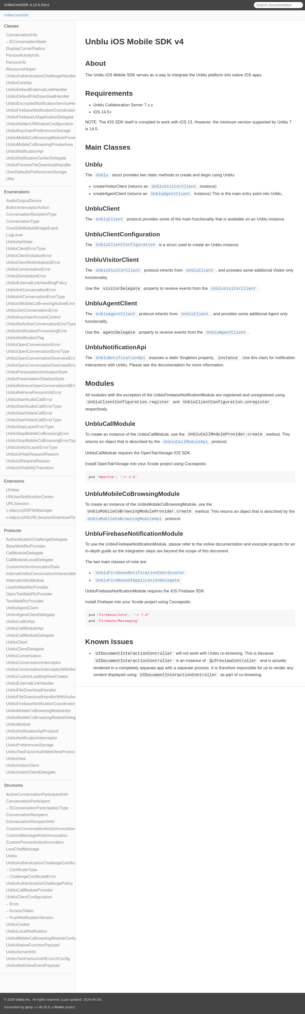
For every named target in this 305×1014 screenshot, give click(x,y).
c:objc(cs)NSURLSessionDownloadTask (42, 517)
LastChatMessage (22, 849)
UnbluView (16, 758)
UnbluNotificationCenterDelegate (36, 158)
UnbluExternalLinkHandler (30, 683)
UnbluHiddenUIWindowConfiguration (39, 124)
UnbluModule (18, 724)
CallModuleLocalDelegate (29, 560)
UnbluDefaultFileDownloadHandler (38, 96)
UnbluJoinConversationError (32, 310)
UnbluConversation (23, 656)
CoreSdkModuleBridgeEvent (32, 228)
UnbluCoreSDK (16, 15)
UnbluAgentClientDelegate (30, 615)
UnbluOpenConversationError (33, 344)
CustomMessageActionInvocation (36, 835)
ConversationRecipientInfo (30, 821)
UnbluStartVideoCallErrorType (34, 420)
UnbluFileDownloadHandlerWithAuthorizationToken (53, 697)
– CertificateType (21, 870)
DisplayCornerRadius (25, 48)
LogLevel (14, 235)
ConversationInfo (21, 35)
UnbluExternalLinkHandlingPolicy (36, 283)
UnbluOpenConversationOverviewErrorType (46, 365)
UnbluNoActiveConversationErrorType (41, 324)
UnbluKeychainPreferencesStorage (38, 131)
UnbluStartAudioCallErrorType (34, 406)
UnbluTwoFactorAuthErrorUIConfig (38, 959)
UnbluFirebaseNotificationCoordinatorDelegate (49, 704)
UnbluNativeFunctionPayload (32, 945)
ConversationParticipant (28, 801)
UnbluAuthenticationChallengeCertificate (43, 863)
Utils (10, 179)
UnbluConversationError (28, 269)
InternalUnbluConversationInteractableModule (48, 574)
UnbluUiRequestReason (28, 461)
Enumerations (16, 192)
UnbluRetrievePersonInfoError (34, 392)
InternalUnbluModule (25, 580)
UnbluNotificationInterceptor (31, 738)
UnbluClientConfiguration (29, 897)
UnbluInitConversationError (31, 290)
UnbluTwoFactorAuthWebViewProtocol (41, 752)
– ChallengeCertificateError (31, 876)
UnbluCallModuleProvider (29, 890)
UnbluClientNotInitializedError (33, 262)
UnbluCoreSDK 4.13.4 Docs (26, 5)
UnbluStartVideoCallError (29, 413)
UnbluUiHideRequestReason (32, 454)
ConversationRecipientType (31, 214)
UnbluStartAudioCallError (29, 399)
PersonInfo (16, 62)
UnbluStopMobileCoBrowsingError (37, 433)
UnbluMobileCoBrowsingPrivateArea (39, 144)
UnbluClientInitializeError (29, 256)
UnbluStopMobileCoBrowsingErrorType (42, 440)
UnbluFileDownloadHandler (31, 690)
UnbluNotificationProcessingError (36, 331)
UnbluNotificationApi (24, 151)
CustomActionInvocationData (32, 567)
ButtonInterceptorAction (27, 207)
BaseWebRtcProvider (25, 546)
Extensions (14, 481)
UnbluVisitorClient (22, 765)
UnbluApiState (19, 242)
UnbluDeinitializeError (26, 276)
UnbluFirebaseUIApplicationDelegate (40, 117)
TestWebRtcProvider (25, 601)
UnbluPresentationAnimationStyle (37, 372)
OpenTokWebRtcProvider (29, 594)
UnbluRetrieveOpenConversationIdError (42, 386)
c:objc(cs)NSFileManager (29, 510)
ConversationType (22, 221)
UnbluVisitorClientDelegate (30, 772)
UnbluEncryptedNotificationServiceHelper (44, 103)
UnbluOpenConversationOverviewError (42, 358)
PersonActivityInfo (22, 55)
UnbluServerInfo (21, 952)
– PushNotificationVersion (29, 917)
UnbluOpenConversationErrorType (37, 351)
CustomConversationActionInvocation (40, 829)
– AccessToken (20, 911)
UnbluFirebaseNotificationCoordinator (40, 110)
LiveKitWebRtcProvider (27, 587)
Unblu (11, 856)
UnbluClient (16, 642)
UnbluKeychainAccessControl (33, 317)
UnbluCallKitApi (20, 621)
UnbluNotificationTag (25, 338)
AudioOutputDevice (24, 201)
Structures (13, 785)
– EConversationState (26, 42)
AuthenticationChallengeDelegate (37, 539)
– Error (12, 904)
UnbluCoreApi (19, 83)
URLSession (17, 503)
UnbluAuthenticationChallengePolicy (39, 883)
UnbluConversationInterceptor (33, 662)
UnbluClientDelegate (25, 649)
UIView (12, 490)
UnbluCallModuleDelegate (30, 635)
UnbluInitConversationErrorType (35, 297)
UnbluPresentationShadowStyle (35, 379)
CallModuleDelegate (24, 553)
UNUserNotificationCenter (30, 497)
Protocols (12, 530)
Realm (59, 1007)
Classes (11, 26)
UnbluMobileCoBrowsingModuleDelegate (43, 717)
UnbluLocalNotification (26, 931)
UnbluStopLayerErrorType (30, 427)
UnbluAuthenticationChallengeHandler (41, 76)
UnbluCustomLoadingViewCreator (37, 676)
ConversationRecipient (27, 815)
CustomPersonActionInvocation (35, 842)
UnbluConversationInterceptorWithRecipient (46, 669)
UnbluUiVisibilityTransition (30, 468)
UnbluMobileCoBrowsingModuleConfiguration (47, 938)
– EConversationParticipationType (37, 808)
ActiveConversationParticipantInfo (37, 794)
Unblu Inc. (23, 999)
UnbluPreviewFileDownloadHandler (38, 165)
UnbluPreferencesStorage (30, 745)
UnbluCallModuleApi (25, 628)
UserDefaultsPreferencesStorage (36, 172)
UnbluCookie (18, 924)
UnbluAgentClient (22, 608)
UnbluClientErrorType (26, 248)
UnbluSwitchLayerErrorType (31, 447)
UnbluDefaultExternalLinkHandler (36, 89)
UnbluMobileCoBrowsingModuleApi (38, 711)
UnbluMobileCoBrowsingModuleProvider (43, 138)
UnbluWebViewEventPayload (32, 965)
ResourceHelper (21, 69)
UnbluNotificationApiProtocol (32, 731)
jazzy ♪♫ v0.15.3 (37, 1007)
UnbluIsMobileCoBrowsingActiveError (40, 303)
